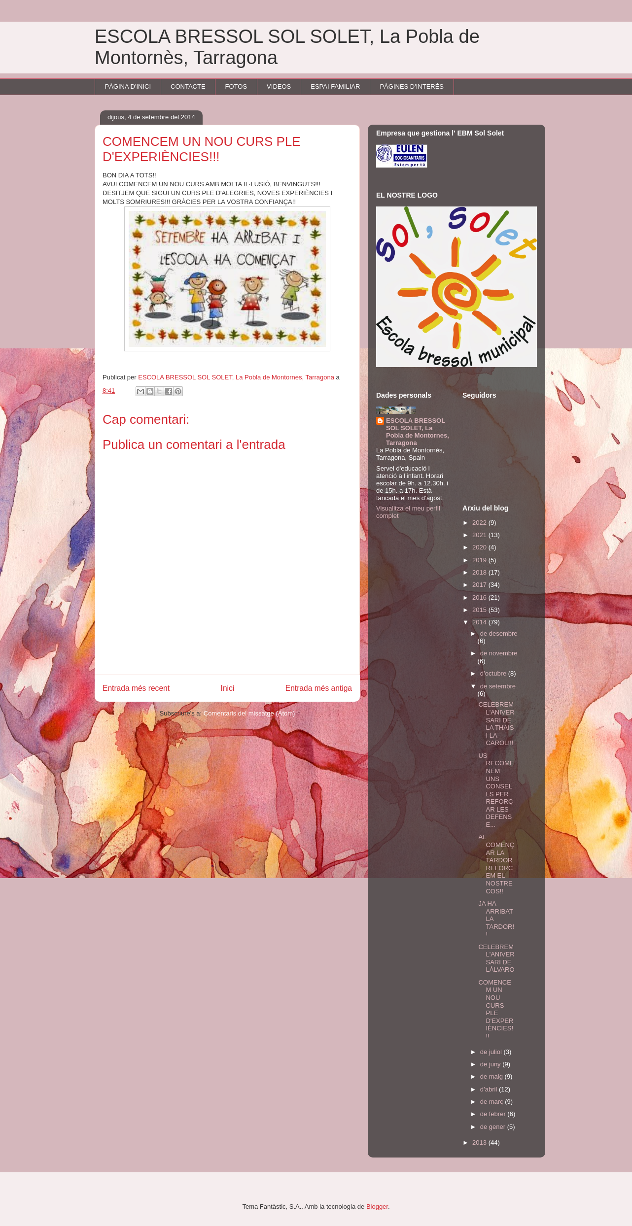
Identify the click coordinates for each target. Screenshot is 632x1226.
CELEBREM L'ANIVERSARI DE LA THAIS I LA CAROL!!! (496, 724)
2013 (480, 1142)
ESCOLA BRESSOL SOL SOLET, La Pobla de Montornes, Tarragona (417, 431)
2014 (480, 622)
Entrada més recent (136, 688)
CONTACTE (188, 86)
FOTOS (236, 86)
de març (492, 1101)
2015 (480, 609)
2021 (480, 535)
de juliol (492, 1052)
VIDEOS (279, 86)
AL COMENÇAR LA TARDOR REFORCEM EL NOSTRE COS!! (496, 863)
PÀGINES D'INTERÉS (412, 86)
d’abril (489, 1089)
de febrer (494, 1114)
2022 (480, 522)
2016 (480, 597)
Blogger (377, 1206)
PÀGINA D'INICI (128, 86)
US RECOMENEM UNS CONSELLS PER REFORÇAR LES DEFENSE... (496, 790)
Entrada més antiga (318, 688)
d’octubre (494, 673)
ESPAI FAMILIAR (335, 86)
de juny (491, 1064)
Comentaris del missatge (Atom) (249, 713)
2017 (480, 584)
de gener (493, 1126)
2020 (480, 547)
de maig (492, 1076)
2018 (480, 572)
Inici (228, 688)
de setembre (498, 686)
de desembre (499, 633)
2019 (480, 560)
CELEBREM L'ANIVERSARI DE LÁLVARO (496, 958)
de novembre (499, 653)
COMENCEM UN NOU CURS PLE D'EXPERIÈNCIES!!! (495, 1009)
